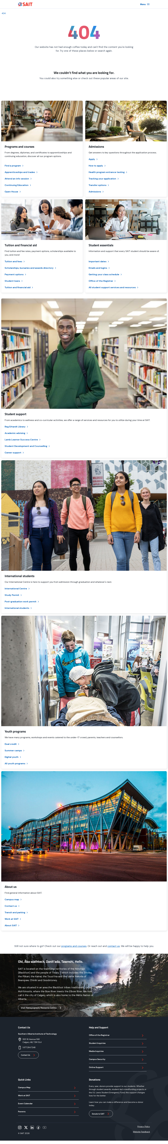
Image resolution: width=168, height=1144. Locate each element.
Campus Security (116, 1059)
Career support (14, 452)
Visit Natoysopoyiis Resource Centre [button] (41, 1008)
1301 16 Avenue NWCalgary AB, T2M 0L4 (32, 1040)
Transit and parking (16, 912)
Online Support (116, 1067)
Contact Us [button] (28, 1055)
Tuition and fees (15, 261)
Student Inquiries (116, 1043)
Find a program (14, 165)
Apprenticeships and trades (21, 172)
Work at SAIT (13, 918)
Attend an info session (18, 178)
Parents (47, 1112)
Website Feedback (141, 1131)
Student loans (14, 280)
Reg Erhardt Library (17, 426)
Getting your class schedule (105, 274)
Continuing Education (18, 185)
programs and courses (74, 946)
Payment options (16, 274)
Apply (93, 159)
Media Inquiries (116, 1051)
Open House (13, 191)
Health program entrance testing (108, 172)
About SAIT (12, 925)
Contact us (12, 905)
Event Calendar (47, 1104)
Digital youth (13, 757)
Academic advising (16, 433)
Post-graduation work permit (22, 601)
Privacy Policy (143, 1126)
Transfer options (99, 185)
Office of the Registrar (102, 280)
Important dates (99, 261)
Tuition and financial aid (19, 287)
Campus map (13, 899)
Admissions (96, 191)
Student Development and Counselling (27, 446)
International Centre (17, 588)
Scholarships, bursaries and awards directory (31, 267)
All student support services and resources (114, 287)
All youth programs (16, 763)
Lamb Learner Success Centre (23, 439)
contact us (114, 946)
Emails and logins (99, 267)
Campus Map (47, 1088)
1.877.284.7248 (29, 1047)
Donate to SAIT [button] (101, 1114)
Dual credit (12, 744)
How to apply (97, 165)
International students (18, 608)
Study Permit (13, 595)
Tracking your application (104, 178)
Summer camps (15, 750)
